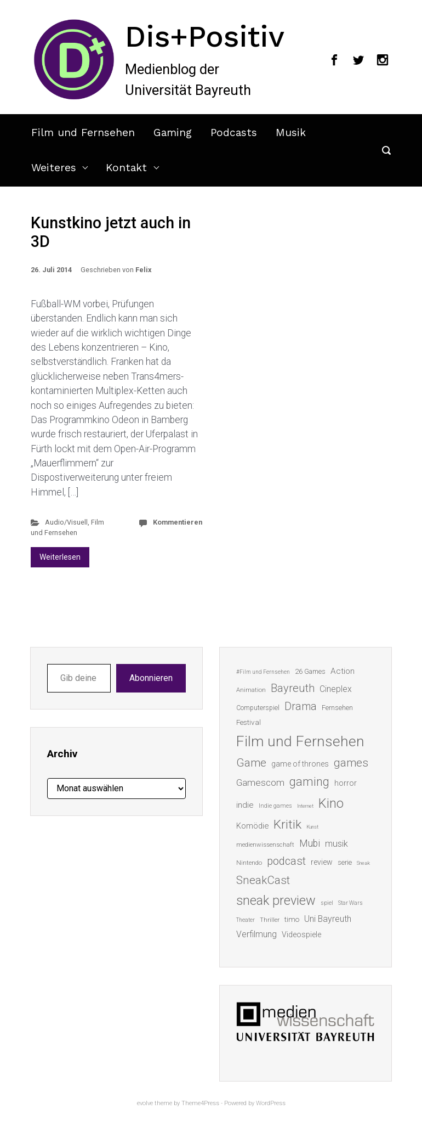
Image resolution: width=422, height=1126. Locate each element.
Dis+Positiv (204, 36)
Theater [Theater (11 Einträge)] (245, 920)
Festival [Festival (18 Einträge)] (248, 722)
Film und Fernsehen (83, 132)
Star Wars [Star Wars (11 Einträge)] (350, 903)
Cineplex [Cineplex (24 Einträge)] (336, 689)
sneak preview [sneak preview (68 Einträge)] (276, 900)
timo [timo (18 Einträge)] (291, 919)
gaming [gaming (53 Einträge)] (309, 782)
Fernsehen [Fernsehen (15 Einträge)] (337, 708)
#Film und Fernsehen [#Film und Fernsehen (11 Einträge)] (263, 672)
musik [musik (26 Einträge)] (336, 843)
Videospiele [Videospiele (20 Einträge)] (301, 934)
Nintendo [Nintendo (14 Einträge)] (249, 862)
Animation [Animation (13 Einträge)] (251, 690)
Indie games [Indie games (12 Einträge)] (275, 805)
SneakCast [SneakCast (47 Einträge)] (263, 880)
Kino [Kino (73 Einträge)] (331, 803)
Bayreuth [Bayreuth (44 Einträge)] (293, 688)
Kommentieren (177, 522)
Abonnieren (151, 678)
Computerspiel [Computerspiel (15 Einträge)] (258, 708)
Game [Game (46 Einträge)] (251, 762)
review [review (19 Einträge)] (322, 862)
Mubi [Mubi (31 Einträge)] (309, 843)
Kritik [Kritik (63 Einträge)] (287, 824)
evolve (145, 1103)
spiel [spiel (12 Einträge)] (327, 903)
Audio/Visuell (66, 522)
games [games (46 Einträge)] (351, 762)
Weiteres (53, 167)
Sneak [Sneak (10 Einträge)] (363, 863)
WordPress (271, 1103)
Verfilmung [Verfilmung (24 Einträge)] (256, 934)
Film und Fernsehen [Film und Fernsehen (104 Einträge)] (300, 741)
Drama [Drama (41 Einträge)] (300, 706)
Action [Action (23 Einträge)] (342, 671)
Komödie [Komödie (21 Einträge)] (252, 826)
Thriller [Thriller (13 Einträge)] (270, 920)
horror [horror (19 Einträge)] (345, 783)
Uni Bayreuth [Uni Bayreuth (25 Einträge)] (327, 919)
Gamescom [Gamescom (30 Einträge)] (260, 782)
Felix (143, 270)
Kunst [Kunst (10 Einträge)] (312, 827)
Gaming (172, 132)
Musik (291, 132)
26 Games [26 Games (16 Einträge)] (310, 671)
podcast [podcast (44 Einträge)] (286, 861)
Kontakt (126, 167)
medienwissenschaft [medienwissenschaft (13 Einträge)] (265, 844)
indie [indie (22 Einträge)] (245, 805)
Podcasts (233, 132)
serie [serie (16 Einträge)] (345, 862)
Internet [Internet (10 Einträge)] (305, 806)
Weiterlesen (60, 557)
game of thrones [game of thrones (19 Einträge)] (300, 763)
